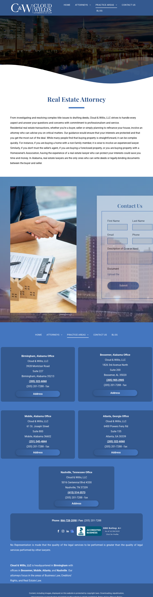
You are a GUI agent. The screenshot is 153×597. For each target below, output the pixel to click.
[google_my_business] (72, 531)
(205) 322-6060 (38, 381)
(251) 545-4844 (38, 441)
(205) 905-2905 (115, 380)
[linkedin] (68, 531)
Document (127, 268)
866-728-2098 (69, 520)
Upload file (128, 274)
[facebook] (58, 531)
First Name (128, 220)
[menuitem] (67, 5)
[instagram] (63, 531)
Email (125, 234)
